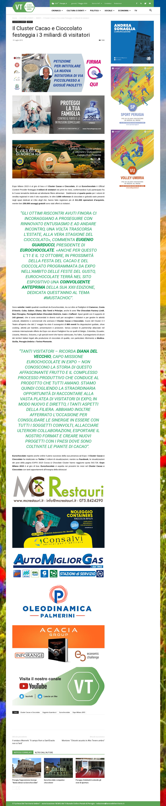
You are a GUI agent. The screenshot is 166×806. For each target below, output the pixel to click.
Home (14, 18)
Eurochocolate (64, 712)
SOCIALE (109, 10)
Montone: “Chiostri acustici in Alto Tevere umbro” (83, 740)
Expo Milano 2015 (79, 712)
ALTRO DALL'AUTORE (44, 753)
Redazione (118, 3)
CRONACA (57, 10)
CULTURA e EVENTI (76, 10)
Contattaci (108, 3)
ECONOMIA (124, 10)
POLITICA (95, 10)
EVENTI (38, 18)
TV (135, 10)
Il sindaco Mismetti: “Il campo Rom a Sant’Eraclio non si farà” (33, 742)
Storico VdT (97, 3)
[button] (150, 10)
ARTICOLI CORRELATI (23, 753)
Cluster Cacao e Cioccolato (30, 712)
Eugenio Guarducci (49, 712)
